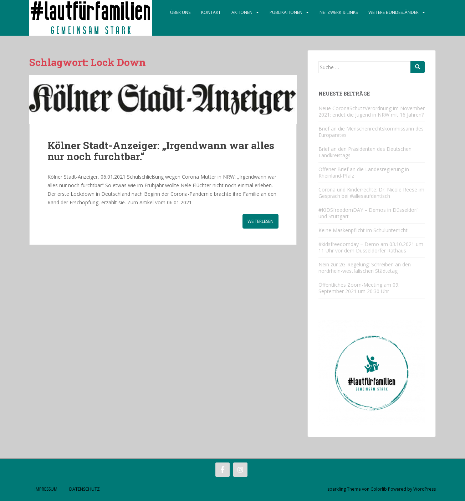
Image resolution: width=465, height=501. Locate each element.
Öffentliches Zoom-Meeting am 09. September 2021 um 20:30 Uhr (358, 288)
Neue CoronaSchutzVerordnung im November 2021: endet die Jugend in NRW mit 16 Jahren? (371, 111)
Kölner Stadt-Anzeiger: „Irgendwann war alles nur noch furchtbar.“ (160, 151)
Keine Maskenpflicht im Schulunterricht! (363, 230)
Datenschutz (84, 489)
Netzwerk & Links (339, 12)
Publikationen (286, 12)
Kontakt (211, 12)
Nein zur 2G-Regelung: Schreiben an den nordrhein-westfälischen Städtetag (364, 267)
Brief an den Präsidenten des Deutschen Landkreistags (365, 152)
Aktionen (241, 12)
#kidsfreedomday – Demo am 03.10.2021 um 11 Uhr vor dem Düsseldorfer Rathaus (370, 247)
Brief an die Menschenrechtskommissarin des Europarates (371, 131)
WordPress (424, 489)
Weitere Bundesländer (393, 12)
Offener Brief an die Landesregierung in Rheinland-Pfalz (363, 172)
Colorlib (379, 489)
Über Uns (180, 12)
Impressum (46, 489)
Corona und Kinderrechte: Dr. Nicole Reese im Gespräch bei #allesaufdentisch (371, 192)
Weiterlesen (260, 221)
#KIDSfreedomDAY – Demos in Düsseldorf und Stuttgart (368, 213)
